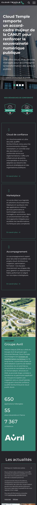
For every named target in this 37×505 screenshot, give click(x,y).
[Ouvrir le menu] (34, 2)
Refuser (15, 499)
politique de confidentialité (17, 495)
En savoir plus (13, 176)
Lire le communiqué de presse (18, 78)
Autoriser (8, 499)
